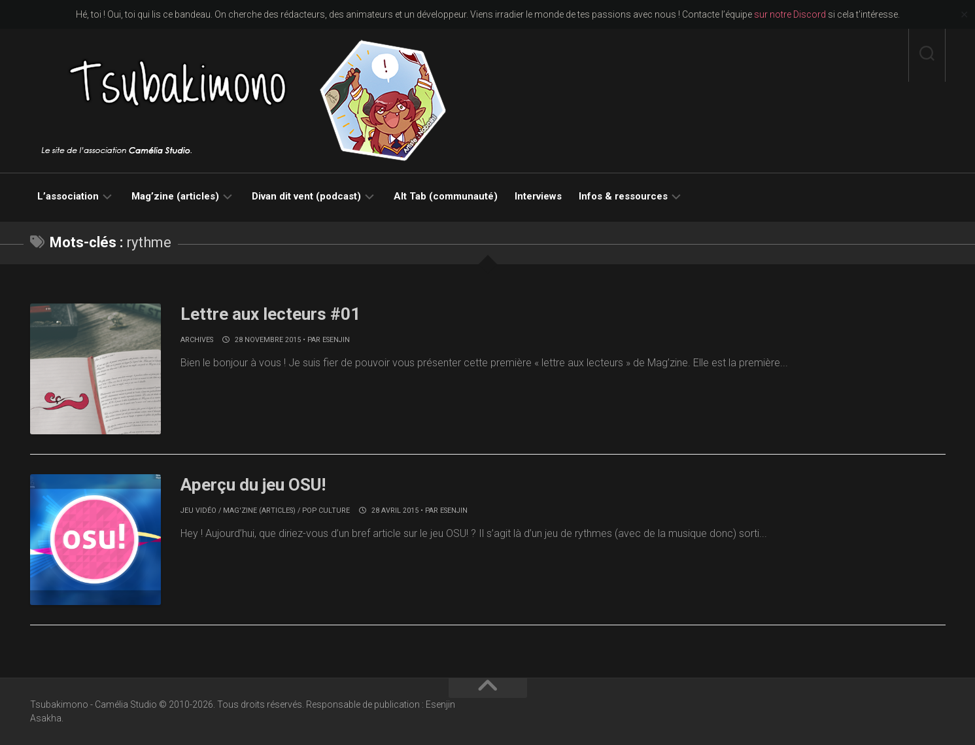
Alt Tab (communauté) (446, 196)
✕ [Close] (964, 15)
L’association (68, 196)
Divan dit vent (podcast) (306, 196)
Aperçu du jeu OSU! (253, 484)
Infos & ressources (623, 196)
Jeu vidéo (198, 510)
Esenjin (336, 340)
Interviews (538, 196)
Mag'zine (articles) (259, 510)
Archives (196, 340)
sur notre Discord (790, 14)
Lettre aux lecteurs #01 (270, 314)
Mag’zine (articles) (175, 196)
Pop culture (326, 510)
